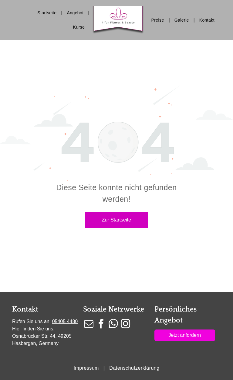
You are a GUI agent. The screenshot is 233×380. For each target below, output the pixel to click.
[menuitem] (47, 12)
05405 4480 (65, 321)
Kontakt (25, 309)
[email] (88, 325)
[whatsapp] (113, 325)
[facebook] (101, 325)
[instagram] (125, 325)
